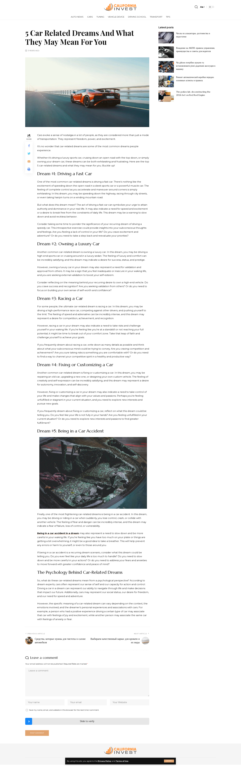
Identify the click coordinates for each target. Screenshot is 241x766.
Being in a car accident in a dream (58, 533)
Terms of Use (123, 761)
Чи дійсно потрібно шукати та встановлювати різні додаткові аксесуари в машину (195, 65)
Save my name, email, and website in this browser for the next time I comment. (64, 711)
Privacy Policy (105, 761)
